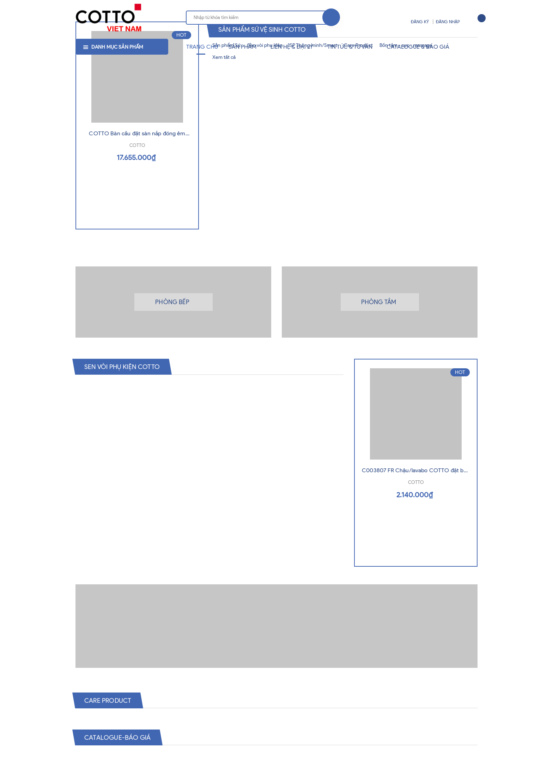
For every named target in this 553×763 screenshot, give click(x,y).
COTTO (137, 161)
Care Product (110, 700)
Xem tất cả (224, 57)
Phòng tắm (378, 302)
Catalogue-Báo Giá (120, 737)
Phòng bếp (172, 302)
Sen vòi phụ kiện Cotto (125, 366)
